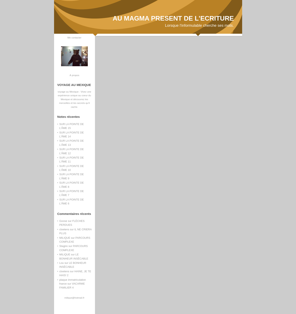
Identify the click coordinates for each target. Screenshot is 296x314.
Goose (63, 220)
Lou (61, 262)
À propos (74, 75)
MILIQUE (64, 237)
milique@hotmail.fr (74, 297)
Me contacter (74, 37)
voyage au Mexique (68, 91)
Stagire (63, 246)
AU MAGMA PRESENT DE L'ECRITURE (173, 18)
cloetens (64, 229)
